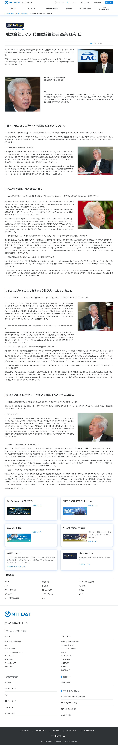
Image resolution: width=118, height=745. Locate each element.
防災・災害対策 (65, 659)
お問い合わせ (97, 2)
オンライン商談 (9, 713)
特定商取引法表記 (89, 730)
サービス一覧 (8, 666)
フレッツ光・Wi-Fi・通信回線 (13, 641)
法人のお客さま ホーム (16, 623)
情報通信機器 (8, 659)
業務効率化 (64, 652)
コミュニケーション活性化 (68, 648)
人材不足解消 (65, 663)
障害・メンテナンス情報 (68, 709)
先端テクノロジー (66, 670)
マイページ (109, 2)
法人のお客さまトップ (10, 13)
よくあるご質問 (66, 715)
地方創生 (63, 666)
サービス (7, 636)
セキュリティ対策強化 (67, 645)
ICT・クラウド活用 (10, 648)
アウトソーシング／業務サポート (14, 652)
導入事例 (8, 682)
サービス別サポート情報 (69, 703)
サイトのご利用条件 (41, 730)
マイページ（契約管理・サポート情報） (73, 696)
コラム (74, 2)
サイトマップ (25, 730)
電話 (6, 645)
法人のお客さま (18, 2)
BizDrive (25, 13)
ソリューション (66, 636)
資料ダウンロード (85, 2)
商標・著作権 (56, 730)
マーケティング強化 (66, 655)
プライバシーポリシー (71, 730)
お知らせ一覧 (65, 682)
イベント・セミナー (10, 688)
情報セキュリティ (9, 655)
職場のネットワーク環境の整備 (70, 641)
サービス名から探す (10, 663)
